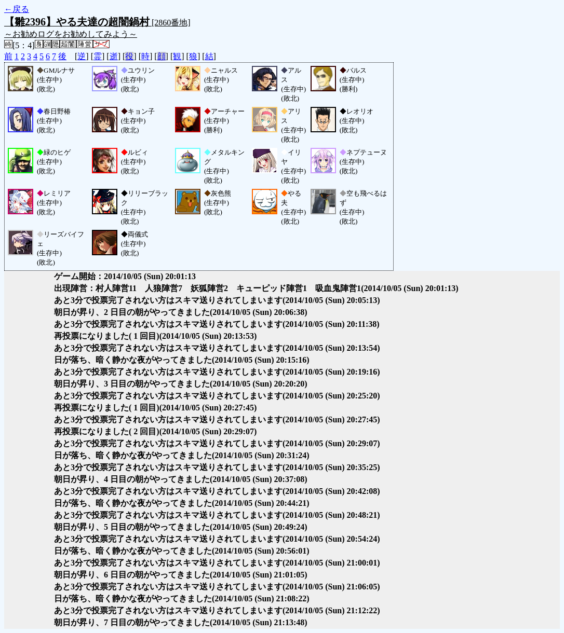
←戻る (16, 9)
